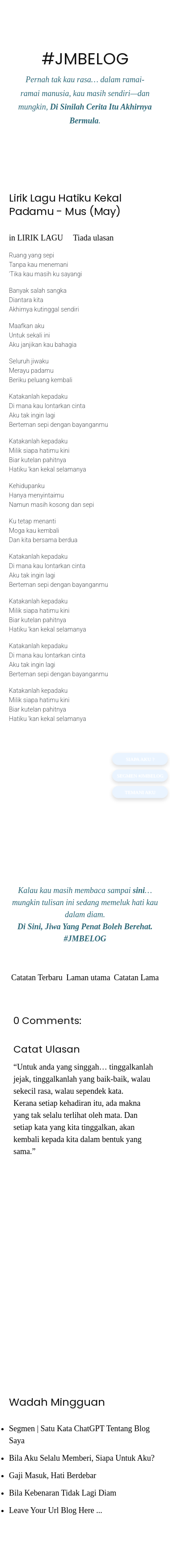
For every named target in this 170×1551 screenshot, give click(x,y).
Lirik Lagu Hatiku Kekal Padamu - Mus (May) (65, 204)
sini (139, 890)
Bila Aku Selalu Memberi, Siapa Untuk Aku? (81, 1458)
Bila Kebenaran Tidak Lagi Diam (62, 1492)
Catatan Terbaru (37, 977)
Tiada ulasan (93, 237)
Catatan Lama (136, 977)
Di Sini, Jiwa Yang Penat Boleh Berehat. (85, 926)
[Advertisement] (85, 809)
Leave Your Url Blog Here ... (55, 1510)
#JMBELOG (85, 58)
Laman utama (88, 977)
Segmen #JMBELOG (140, 775)
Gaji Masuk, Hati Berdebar (52, 1475)
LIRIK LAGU (40, 237)
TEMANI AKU (140, 792)
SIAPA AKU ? (140, 759)
